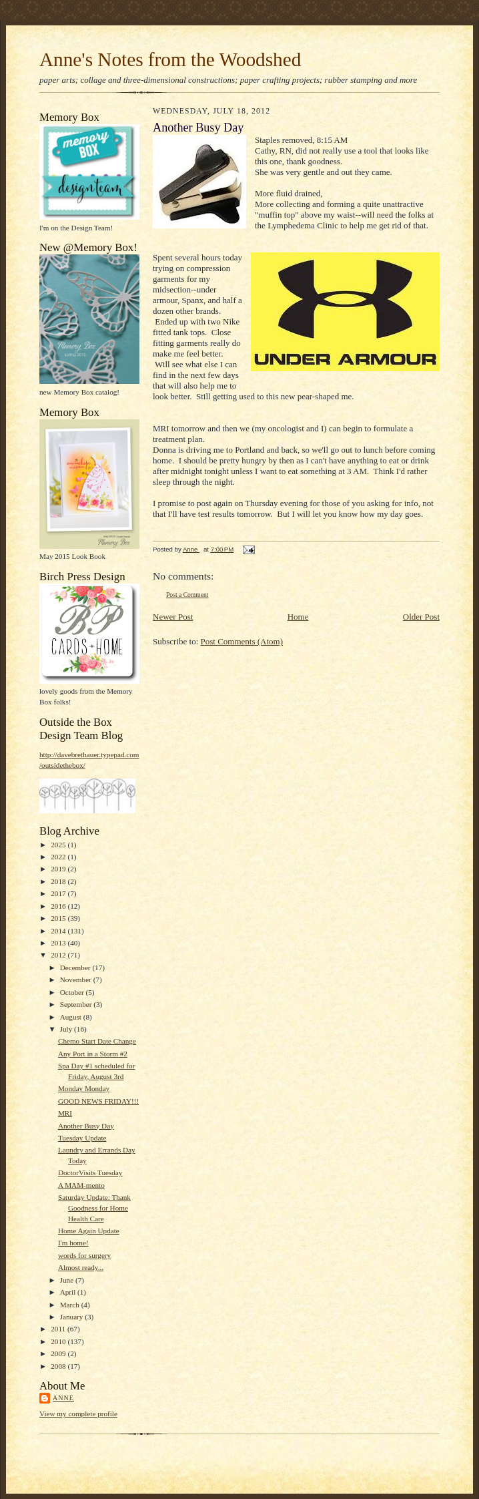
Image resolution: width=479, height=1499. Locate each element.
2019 (59, 869)
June (67, 1280)
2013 (59, 943)
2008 (59, 1366)
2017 (59, 893)
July (67, 1029)
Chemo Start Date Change (97, 1041)
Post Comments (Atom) (242, 641)
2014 (59, 931)
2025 (59, 845)
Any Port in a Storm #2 (92, 1054)
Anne (63, 1398)
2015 (59, 918)
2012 (59, 955)
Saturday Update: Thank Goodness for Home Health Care (94, 1207)
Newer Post (173, 617)
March (70, 1305)
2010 (59, 1341)
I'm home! (73, 1243)
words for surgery (84, 1255)
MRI (65, 1113)
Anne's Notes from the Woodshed (170, 59)
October (73, 992)
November (76, 980)
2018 (59, 881)
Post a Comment (187, 594)
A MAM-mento (81, 1185)
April (68, 1292)
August (71, 1017)
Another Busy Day (86, 1126)
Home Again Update (88, 1231)
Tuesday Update (82, 1138)
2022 (59, 857)
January (72, 1317)
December (76, 967)
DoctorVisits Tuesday (90, 1172)
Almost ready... (80, 1267)
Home (298, 617)
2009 (59, 1353)
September (77, 1004)
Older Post (421, 617)
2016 (59, 906)
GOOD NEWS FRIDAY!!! (98, 1101)
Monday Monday (83, 1088)
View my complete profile (78, 1414)
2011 (59, 1329)
